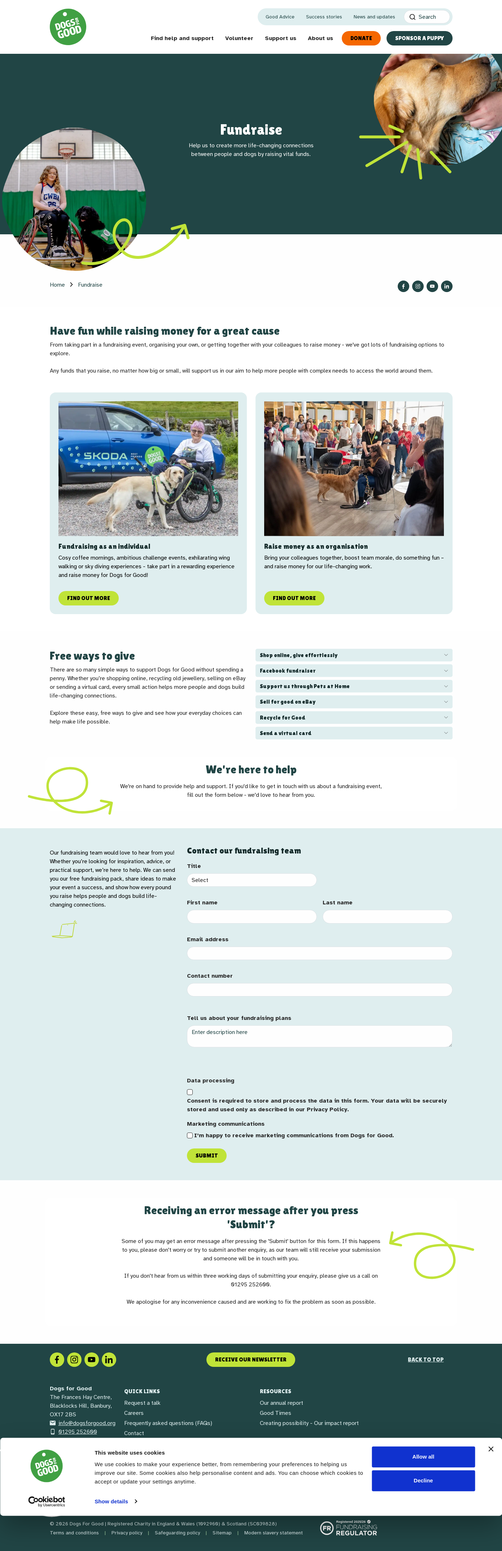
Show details (111, 1537)
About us (320, 38)
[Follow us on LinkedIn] (447, 286)
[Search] (427, 16)
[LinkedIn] (109, 1359)
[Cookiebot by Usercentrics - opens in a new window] (46, 1537)
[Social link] (91, 1359)
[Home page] (68, 27)
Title (194, 866)
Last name (338, 902)
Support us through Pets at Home (305, 686)
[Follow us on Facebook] (403, 286)
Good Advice (280, 17)
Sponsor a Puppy (419, 38)
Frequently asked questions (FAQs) (168, 1423)
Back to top (426, 1359)
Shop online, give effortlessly (299, 655)
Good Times (275, 1413)
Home (57, 284)
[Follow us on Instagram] (418, 286)
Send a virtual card (285, 733)
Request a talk (142, 1403)
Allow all (423, 1492)
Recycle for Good (282, 717)
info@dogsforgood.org (82, 1423)
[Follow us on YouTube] (432, 286)
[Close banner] (490, 1484)
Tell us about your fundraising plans (239, 1018)
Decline (423, 1516)
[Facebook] (57, 1359)
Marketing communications (226, 1124)
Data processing (210, 1080)
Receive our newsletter (251, 1359)
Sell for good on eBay (288, 701)
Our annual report (281, 1403)
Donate (361, 38)
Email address (207, 939)
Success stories (324, 17)
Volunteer (239, 38)
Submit (207, 1155)
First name (202, 902)
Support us (280, 38)
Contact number (210, 975)
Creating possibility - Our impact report (309, 1423)
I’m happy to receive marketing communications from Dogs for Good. (294, 1135)
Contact (134, 1433)
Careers (134, 1413)
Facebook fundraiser (287, 670)
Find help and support (182, 38)
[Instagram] (74, 1359)
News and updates (374, 17)
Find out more (88, 598)
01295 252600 (73, 1431)
